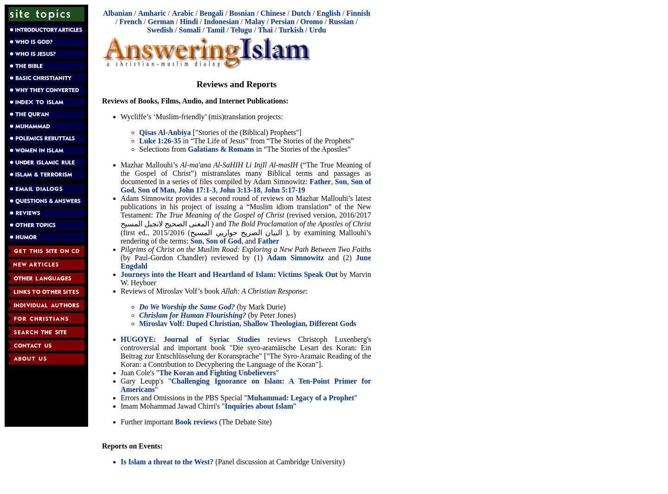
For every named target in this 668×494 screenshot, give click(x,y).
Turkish (290, 30)
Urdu (317, 30)
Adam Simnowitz (295, 258)
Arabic (182, 13)
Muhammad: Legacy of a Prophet (300, 398)
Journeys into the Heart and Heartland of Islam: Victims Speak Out (229, 274)
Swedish (160, 30)
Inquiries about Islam (259, 406)
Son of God (223, 241)
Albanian (117, 13)
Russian (340, 22)
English (328, 13)
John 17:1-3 (196, 190)
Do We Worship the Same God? (187, 307)
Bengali (211, 13)
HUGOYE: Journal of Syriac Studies (190, 339)
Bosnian (242, 13)
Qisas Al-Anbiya (165, 132)
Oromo (311, 22)
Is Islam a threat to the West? (167, 462)
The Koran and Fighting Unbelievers (217, 373)
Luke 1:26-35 (160, 141)
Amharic (152, 13)
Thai (265, 30)
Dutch (301, 13)
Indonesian (221, 22)
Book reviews (196, 422)
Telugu (241, 30)
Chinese (273, 13)
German (161, 22)
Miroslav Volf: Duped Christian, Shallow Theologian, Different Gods (247, 323)
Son (341, 182)
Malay (254, 22)
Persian (282, 22)
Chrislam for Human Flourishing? (192, 315)
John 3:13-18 (239, 190)
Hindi (189, 22)
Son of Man (156, 190)
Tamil (215, 30)
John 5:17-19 (284, 190)
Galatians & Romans (221, 149)
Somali (189, 30)
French (130, 22)
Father (320, 182)
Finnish (359, 13)
